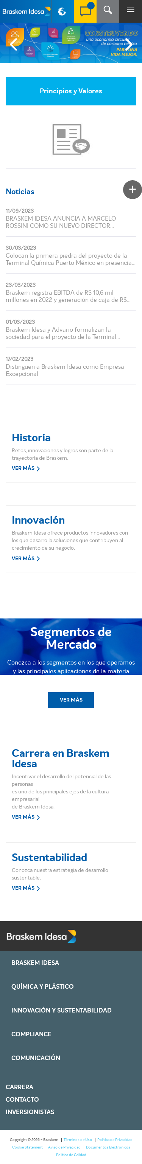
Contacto (22, 1100)
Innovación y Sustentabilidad (61, 1010)
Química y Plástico (42, 987)
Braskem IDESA (35, 963)
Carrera (19, 1087)
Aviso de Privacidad (64, 1147)
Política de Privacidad (115, 1139)
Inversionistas (30, 1112)
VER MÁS (26, 469)
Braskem (26, 11)
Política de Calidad (71, 1154)
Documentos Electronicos (108, 1147)
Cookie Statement (27, 1147)
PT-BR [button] (63, 14)
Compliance (31, 1034)
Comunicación (35, 1058)
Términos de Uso (78, 1139)
